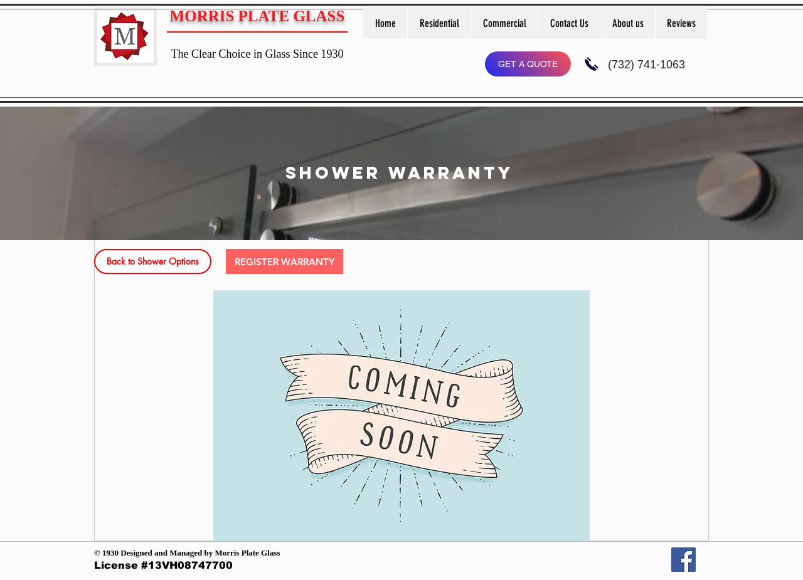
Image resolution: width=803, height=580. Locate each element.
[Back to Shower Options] (152, 261)
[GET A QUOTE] (528, 63)
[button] (439, 23)
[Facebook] (683, 559)
